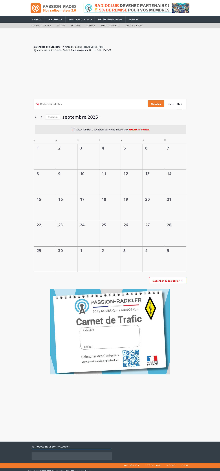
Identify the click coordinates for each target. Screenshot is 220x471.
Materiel (61, 25)
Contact (185, 465)
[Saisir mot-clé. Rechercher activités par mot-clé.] (91, 104)
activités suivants (139, 129)
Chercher (156, 103)
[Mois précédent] (36, 117)
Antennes (75, 25)
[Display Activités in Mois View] (179, 104)
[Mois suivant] (42, 117)
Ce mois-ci (53, 116)
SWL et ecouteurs (134, 25)
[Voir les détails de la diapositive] (136, 8)
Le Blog (35, 19)
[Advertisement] (110, 76)
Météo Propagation (110, 19)
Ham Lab (133, 19)
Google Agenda (79, 50)
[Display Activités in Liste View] (170, 104)
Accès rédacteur (131, 465)
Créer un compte (153, 465)
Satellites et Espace (110, 25)
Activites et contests (41, 25)
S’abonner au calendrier (166, 280)
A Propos (171, 465)
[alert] (110, 129)
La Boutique (55, 19)
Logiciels (90, 25)
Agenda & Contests (80, 19)
